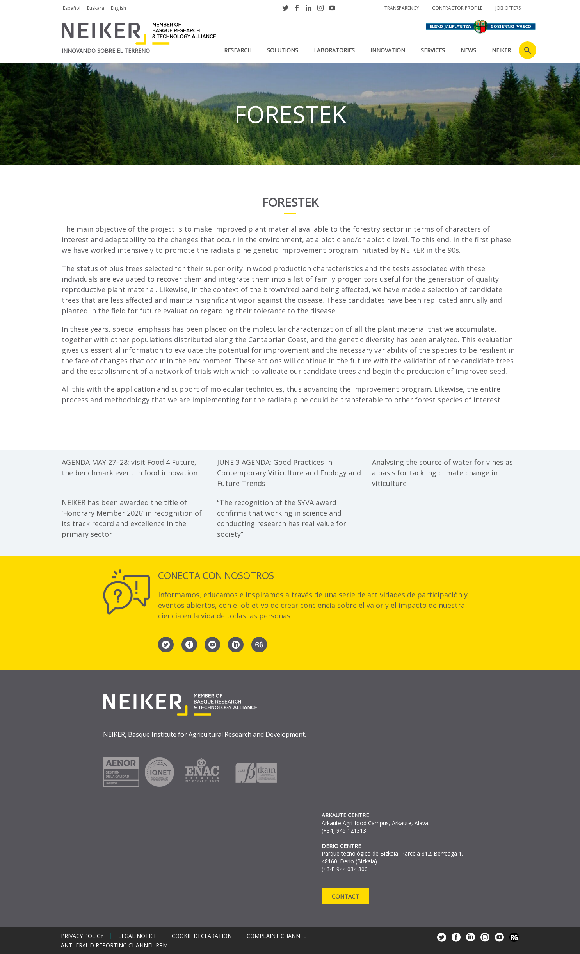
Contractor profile (457, 8)
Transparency (401, 8)
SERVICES (433, 50)
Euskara (95, 8)
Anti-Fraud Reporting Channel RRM (114, 945)
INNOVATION (387, 50)
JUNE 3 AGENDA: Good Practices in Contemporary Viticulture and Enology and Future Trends (289, 472)
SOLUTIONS (282, 50)
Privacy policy (82, 936)
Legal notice (137, 936)
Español (71, 8)
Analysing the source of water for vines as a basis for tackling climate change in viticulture (442, 472)
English (118, 8)
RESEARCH (237, 50)
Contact (345, 896)
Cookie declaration (202, 936)
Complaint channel (276, 936)
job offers (508, 8)
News (468, 50)
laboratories (334, 50)
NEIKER (501, 50)
